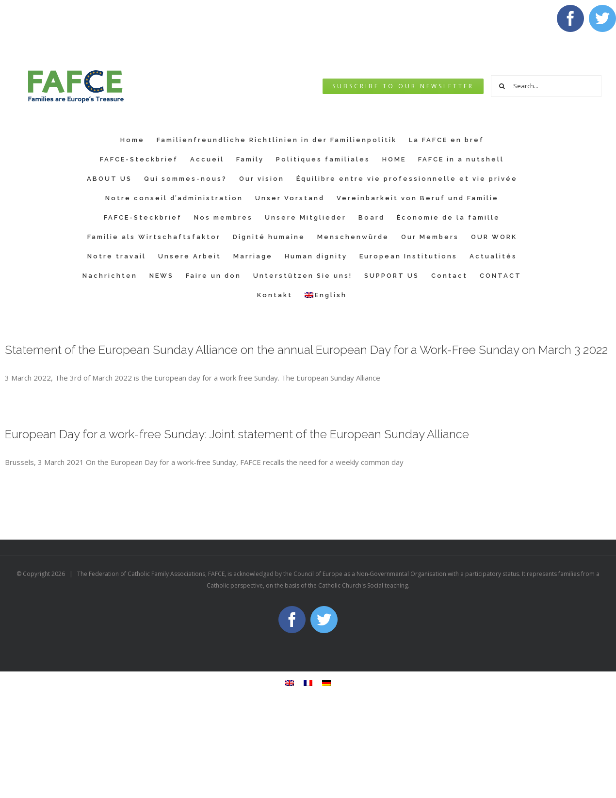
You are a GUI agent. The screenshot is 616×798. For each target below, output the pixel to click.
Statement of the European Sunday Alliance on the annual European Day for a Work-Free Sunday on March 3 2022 (306, 350)
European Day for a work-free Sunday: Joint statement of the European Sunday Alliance (237, 434)
